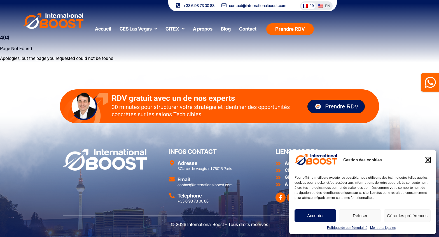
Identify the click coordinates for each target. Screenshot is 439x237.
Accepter (315, 215)
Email (184, 179)
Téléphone (190, 196)
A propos (203, 25)
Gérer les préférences (407, 215)
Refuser (360, 215)
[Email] (172, 179)
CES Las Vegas (138, 25)
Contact (247, 25)
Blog (226, 25)
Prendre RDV (336, 106)
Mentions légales (383, 228)
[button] (428, 160)
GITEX (175, 25)
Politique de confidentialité (347, 228)
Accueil (103, 25)
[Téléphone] (172, 195)
